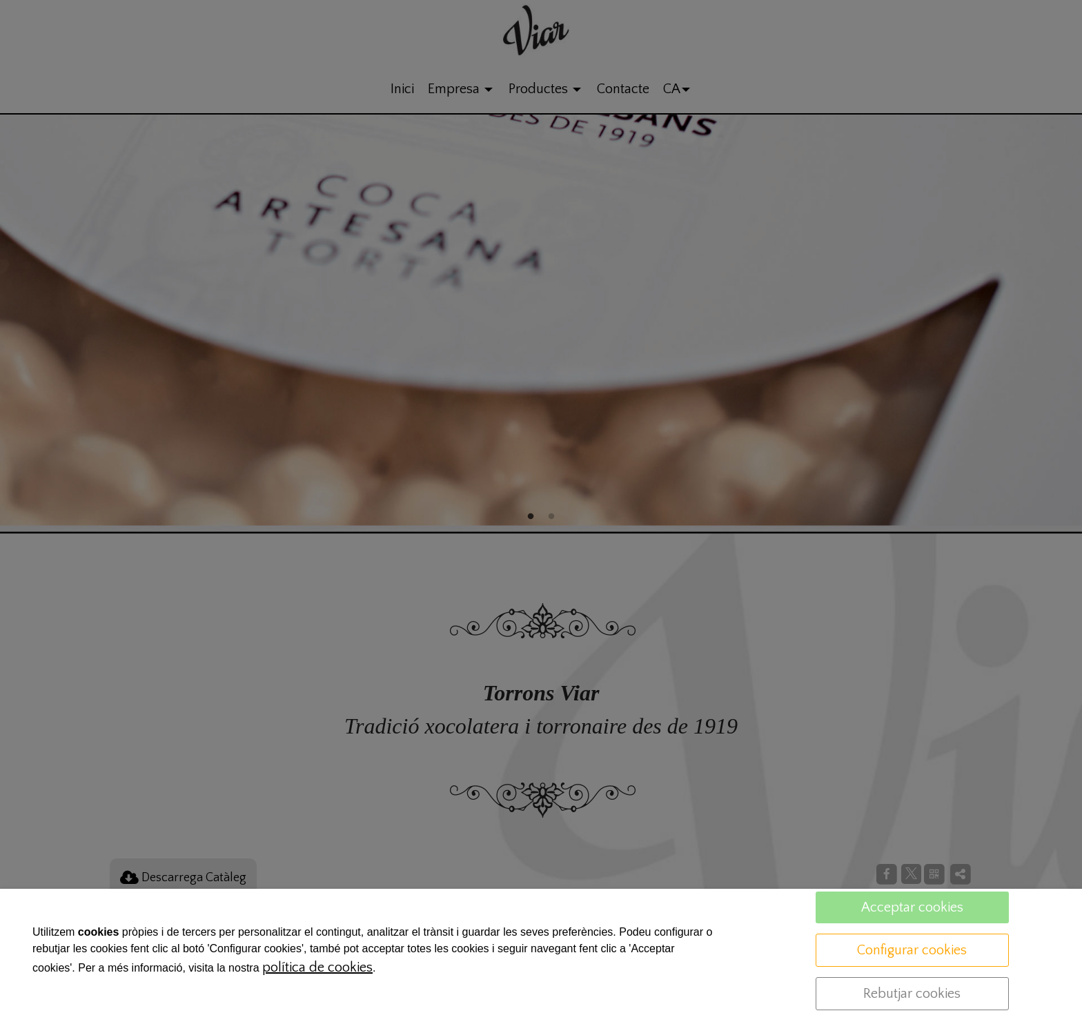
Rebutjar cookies (912, 993)
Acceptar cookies (912, 907)
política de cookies (317, 967)
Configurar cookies (912, 950)
